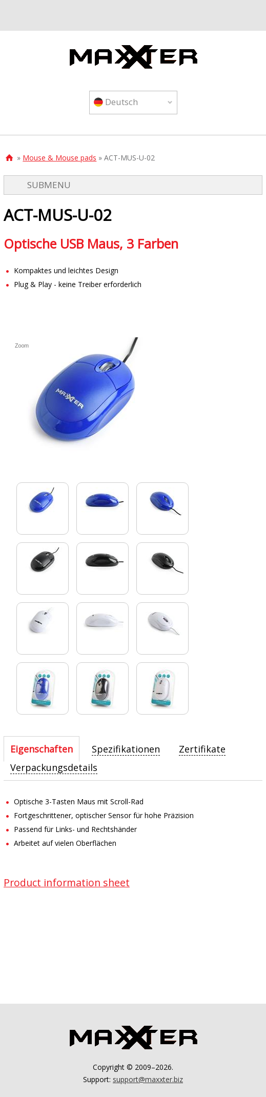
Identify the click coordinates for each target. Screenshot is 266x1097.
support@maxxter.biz (148, 1079)
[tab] (41, 749)
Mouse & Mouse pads (59, 157)
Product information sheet (67, 882)
